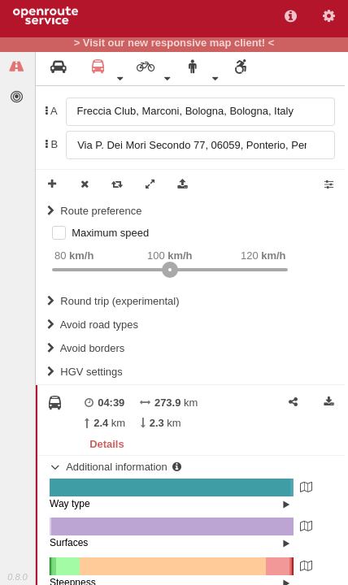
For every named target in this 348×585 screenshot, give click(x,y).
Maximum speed (110, 233)
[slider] (170, 270)
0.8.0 (17, 577)
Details (106, 444)
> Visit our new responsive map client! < (174, 43)
